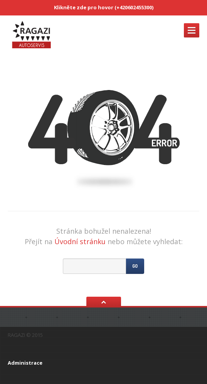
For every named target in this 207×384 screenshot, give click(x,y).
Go (135, 266)
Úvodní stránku (80, 241)
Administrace (25, 362)
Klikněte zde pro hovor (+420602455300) (103, 7)
